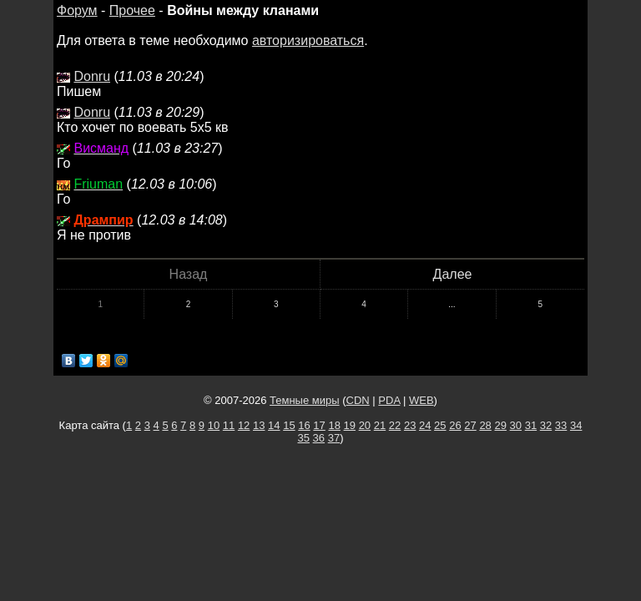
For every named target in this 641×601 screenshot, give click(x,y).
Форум (77, 10)
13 (259, 425)
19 (350, 425)
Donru (91, 76)
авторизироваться (308, 40)
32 (546, 425)
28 (485, 425)
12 (244, 425)
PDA (389, 400)
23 (410, 425)
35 (304, 438)
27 (470, 425)
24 (425, 425)
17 (319, 425)
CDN (358, 400)
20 (365, 425)
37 (334, 438)
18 (334, 425)
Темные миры (305, 400)
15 (289, 425)
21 (380, 425)
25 (440, 425)
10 (214, 425)
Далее (452, 274)
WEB (421, 400)
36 (319, 438)
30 (516, 425)
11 (229, 425)
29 (500, 425)
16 (304, 425)
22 (395, 425)
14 (274, 425)
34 (576, 425)
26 (455, 425)
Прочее (132, 10)
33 (561, 425)
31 (531, 425)
